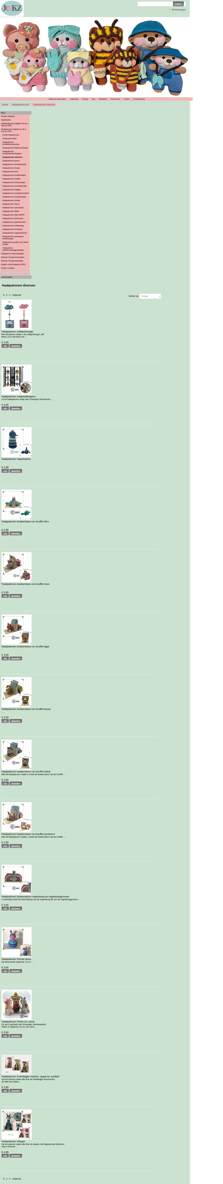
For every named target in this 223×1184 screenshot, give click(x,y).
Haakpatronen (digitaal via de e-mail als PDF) (14, 130)
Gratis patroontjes (9, 138)
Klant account (115, 99)
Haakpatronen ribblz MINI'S (13, 215)
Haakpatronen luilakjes (11, 190)
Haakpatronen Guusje (11, 168)
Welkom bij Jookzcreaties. (57, 99)
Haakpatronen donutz (11, 161)
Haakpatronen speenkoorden (14, 222)
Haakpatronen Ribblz (10, 211)
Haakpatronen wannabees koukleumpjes (12, 237)
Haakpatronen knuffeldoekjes (14, 175)
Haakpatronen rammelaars (13, 208)
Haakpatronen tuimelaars (12, 229)
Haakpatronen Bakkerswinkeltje (15, 148)
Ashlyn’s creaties (7, 268)
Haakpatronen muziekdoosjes (14, 197)
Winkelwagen (177, 9)
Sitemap (85, 99)
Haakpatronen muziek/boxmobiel (15, 193)
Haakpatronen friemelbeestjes (14, 164)
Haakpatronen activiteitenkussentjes (10, 143)
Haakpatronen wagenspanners (14, 233)
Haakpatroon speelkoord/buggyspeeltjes (13, 249)
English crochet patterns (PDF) (13, 264)
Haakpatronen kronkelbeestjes (14, 186)
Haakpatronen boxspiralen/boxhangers (12, 152)
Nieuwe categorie (8, 116)
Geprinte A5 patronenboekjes (12, 257)
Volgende (16, 295)
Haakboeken (6, 120)
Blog (93, 99)
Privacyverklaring (139, 99)
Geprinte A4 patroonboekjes (12, 261)
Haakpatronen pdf (20, 104)
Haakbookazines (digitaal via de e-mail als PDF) (14, 124)
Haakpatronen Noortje (11, 200)
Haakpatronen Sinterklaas (12, 218)
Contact (126, 99)
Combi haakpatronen (10, 135)
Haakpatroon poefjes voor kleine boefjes (15, 243)
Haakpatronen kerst (10, 172)
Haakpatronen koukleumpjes (13, 182)
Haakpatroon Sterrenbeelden (12, 254)
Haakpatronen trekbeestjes (13, 226)
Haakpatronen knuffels (11, 179)
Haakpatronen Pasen (10, 204)
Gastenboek (74, 99)
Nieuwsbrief (103, 99)
